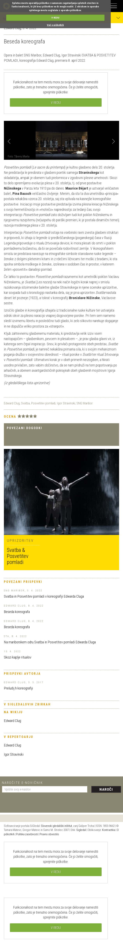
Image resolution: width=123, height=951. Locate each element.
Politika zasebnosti (27, 834)
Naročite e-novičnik (22, 783)
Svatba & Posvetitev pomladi (17, 556)
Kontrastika (108, 830)
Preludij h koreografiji (18, 688)
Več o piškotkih (55, 25)
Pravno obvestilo (49, 834)
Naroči (106, 789)
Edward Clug (12, 403)
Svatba (25, 403)
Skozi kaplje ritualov (17, 657)
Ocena (10, 416)
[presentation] (31, 801)
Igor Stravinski (66, 403)
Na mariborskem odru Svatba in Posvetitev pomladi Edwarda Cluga (50, 642)
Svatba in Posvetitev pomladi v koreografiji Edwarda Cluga (44, 596)
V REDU (55, 17)
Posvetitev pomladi (43, 403)
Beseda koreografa (17, 611)
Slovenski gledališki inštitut (56, 826)
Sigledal (81, 830)
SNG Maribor (84, 403)
